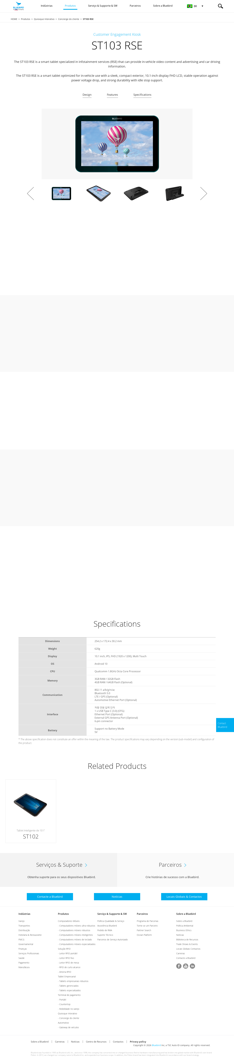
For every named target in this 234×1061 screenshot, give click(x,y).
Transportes (24, 925)
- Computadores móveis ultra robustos (76, 925)
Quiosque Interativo (44, 19)
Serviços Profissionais (28, 953)
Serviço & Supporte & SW (112, 914)
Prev (30, 193)
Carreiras (180, 953)
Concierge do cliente (68, 19)
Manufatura (23, 967)
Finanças (22, 948)
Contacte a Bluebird (185, 958)
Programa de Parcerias (147, 921)
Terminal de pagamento (69, 995)
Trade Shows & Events (187, 944)
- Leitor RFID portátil (67, 953)
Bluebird (156, 1045)
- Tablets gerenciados (68, 985)
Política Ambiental (184, 925)
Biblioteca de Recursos (187, 939)
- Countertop (64, 1004)
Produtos (25, 19)
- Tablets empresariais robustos (73, 981)
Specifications (142, 94)
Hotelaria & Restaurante (30, 934)
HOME (14, 19)
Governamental (25, 944)
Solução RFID (64, 948)
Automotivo (63, 1022)
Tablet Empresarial (67, 976)
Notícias (180, 934)
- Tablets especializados (69, 990)
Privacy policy (138, 1041)
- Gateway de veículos (68, 1027)
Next (203, 193)
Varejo (21, 921)
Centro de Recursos (96, 1041)
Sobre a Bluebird (186, 914)
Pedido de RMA (104, 930)
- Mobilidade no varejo (68, 1008)
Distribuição (24, 930)
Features (112, 94)
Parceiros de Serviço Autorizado (112, 939)
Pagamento (23, 962)
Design (87, 94)
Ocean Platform (144, 934)
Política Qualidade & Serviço (110, 921)
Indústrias (24, 914)
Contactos (118, 1041)
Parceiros (142, 914)
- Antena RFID (64, 971)
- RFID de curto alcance (69, 967)
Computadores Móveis (69, 921)
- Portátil (62, 999)
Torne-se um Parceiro (147, 925)
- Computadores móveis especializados (77, 944)
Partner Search (144, 930)
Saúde (21, 958)
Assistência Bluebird (107, 925)
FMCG (21, 939)
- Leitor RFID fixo (66, 958)
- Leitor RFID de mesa (68, 962)
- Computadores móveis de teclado (75, 939)
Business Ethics (183, 930)
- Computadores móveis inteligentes (75, 934)
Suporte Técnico (105, 934)
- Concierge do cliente (68, 1018)
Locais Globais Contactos (188, 948)
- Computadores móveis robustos (74, 930)
